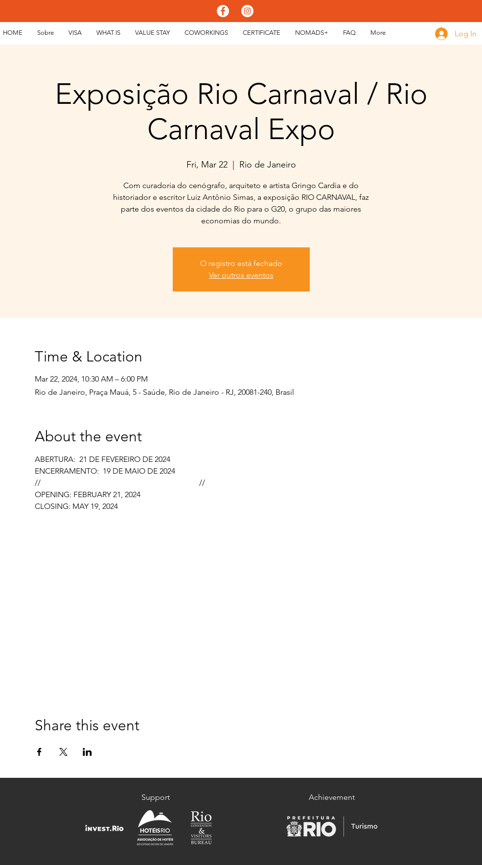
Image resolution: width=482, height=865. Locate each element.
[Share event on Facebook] (39, 752)
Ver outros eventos (241, 275)
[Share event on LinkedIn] (87, 752)
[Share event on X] (63, 752)
